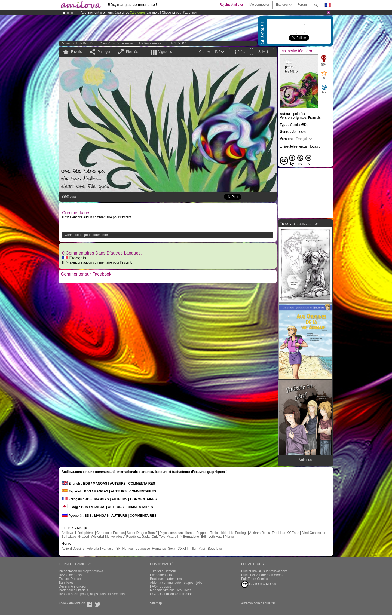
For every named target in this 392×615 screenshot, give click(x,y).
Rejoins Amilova (231, 5)
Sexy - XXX (176, 548)
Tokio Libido (218, 533)
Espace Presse (70, 579)
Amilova (67, 533)
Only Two (158, 536)
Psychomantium (171, 533)
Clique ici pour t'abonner (179, 12)
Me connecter (259, 5)
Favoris (76, 52)
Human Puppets (196, 533)
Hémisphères (84, 533)
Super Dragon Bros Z (142, 533)
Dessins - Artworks (86, 548)
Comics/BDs (107, 43)
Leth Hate (216, 536)
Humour (128, 548)
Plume (229, 536)
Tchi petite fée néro (151, 43)
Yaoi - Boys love (210, 548)
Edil (203, 536)
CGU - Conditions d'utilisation (171, 594)
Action (66, 548)
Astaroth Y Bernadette (183, 536)
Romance (159, 548)
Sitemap (156, 603)
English (71, 483)
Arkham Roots (259, 533)
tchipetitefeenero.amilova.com (301, 146)
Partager (104, 52)
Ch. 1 (172, 43)
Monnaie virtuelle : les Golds (170, 590)
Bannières (66, 583)
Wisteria (97, 536)
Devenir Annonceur (73, 586)
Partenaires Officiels (73, 590)
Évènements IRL (162, 575)
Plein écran (134, 52)
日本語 (70, 507)
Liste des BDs (85, 43)
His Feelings (238, 533)
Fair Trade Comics (254, 579)
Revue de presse (71, 575)
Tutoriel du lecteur (163, 571)
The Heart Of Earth (285, 533)
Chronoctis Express (110, 533)
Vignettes (165, 52)
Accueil (66, 43)
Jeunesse (127, 43)
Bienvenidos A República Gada (127, 536)
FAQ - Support (160, 586)
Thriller (191, 548)
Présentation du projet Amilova (81, 571)
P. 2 (184, 43)
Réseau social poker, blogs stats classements (92, 594)
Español (71, 491)
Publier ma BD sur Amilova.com (264, 571)
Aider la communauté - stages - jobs (176, 583)
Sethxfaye (69, 536)
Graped (83, 536)
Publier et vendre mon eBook (262, 575)
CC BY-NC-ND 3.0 (258, 584)
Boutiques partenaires (166, 579)
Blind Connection (313, 533)
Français (74, 258)
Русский (72, 516)
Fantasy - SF (111, 548)
